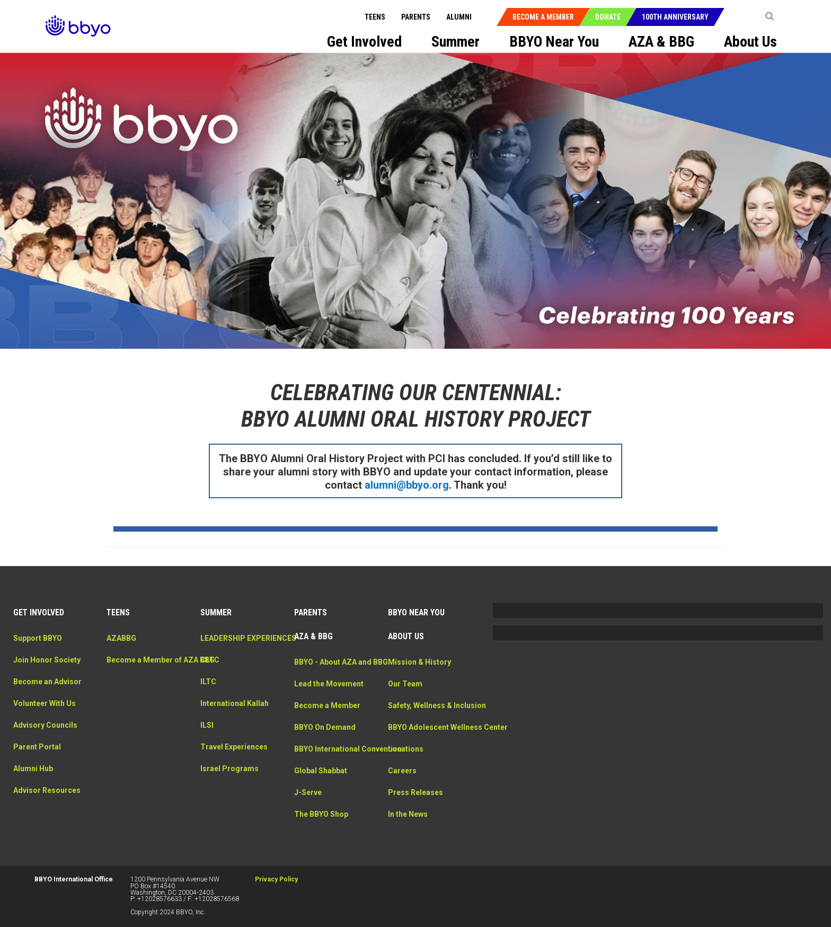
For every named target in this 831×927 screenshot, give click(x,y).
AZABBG (121, 634)
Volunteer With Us (44, 699)
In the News (408, 832)
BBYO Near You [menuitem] (554, 41)
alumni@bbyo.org (407, 480)
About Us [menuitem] (750, 41)
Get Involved (38, 609)
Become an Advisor (47, 677)
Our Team (405, 679)
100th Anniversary (676, 17)
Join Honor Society (47, 655)
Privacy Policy (276, 875)
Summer (216, 609)
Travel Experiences (234, 753)
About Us (406, 633)
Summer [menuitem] (455, 41)
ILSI (207, 732)
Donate (609, 17)
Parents (416, 17)
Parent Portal (37, 742)
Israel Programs (229, 775)
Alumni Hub (33, 764)
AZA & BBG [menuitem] (661, 41)
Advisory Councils (45, 721)
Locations (405, 767)
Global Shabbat (320, 788)
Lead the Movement (329, 690)
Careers (402, 788)
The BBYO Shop (321, 832)
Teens (376, 17)
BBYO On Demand (325, 734)
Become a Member (544, 17)
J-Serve (308, 810)
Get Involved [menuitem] (364, 41)
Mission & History (419, 658)
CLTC (209, 667)
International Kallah (234, 710)
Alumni (460, 17)
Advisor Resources (47, 786)
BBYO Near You (416, 609)
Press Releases (415, 810)
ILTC (208, 688)
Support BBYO (37, 634)
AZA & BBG (313, 633)
